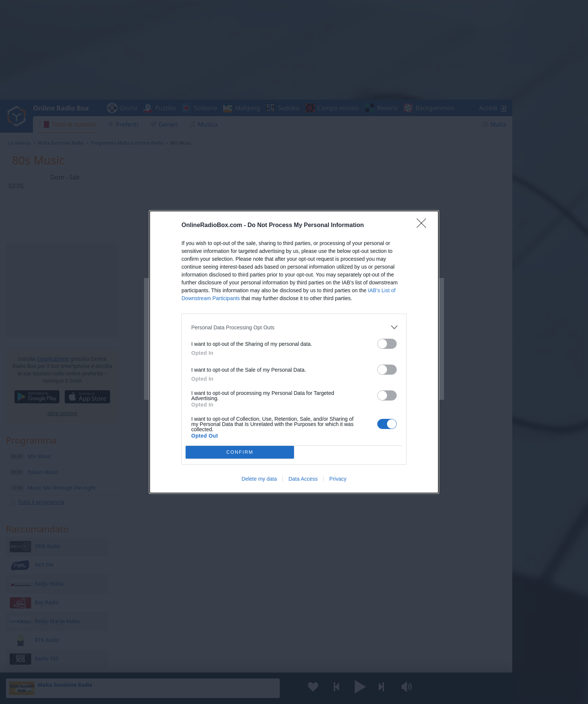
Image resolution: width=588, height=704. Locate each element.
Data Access (303, 479)
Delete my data (259, 479)
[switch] (387, 344)
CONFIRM (240, 452)
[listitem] (294, 327)
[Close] (424, 225)
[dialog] (294, 352)
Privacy (337, 479)
